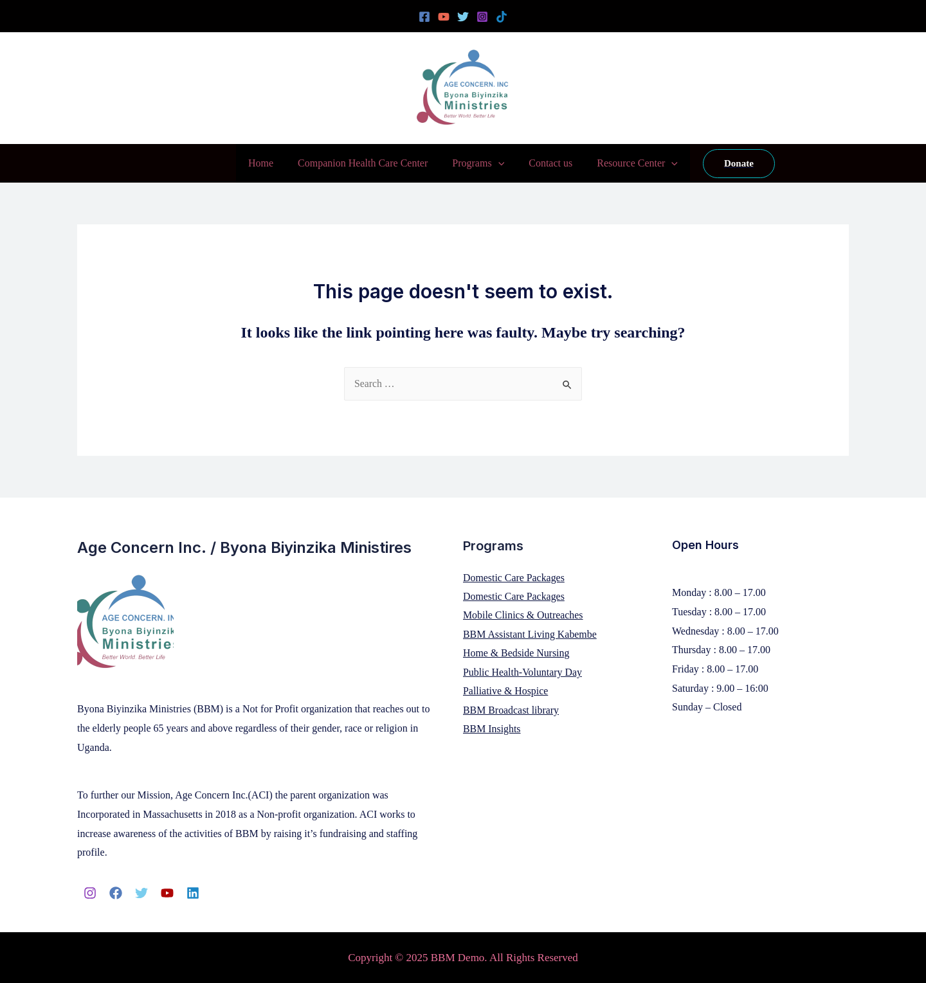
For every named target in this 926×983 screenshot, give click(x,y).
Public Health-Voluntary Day (523, 672)
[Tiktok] (501, 17)
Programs (478, 163)
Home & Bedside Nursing (516, 653)
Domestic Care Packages (514, 577)
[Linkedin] (193, 893)
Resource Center (629, 163)
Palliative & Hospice (506, 692)
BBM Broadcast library (511, 710)
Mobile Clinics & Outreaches (523, 615)
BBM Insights (492, 730)
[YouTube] (443, 17)
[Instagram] (482, 17)
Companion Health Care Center (366, 163)
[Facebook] (424, 17)
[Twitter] (463, 17)
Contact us (546, 163)
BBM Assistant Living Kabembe (530, 634)
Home (268, 163)
